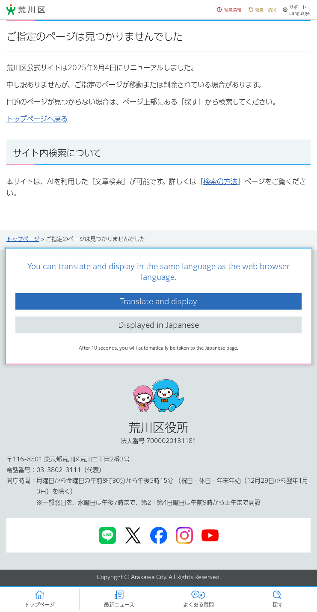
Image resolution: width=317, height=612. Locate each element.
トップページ (22, 239)
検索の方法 (220, 181)
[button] (229, 10)
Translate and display (158, 301)
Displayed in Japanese (158, 325)
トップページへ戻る (37, 119)
